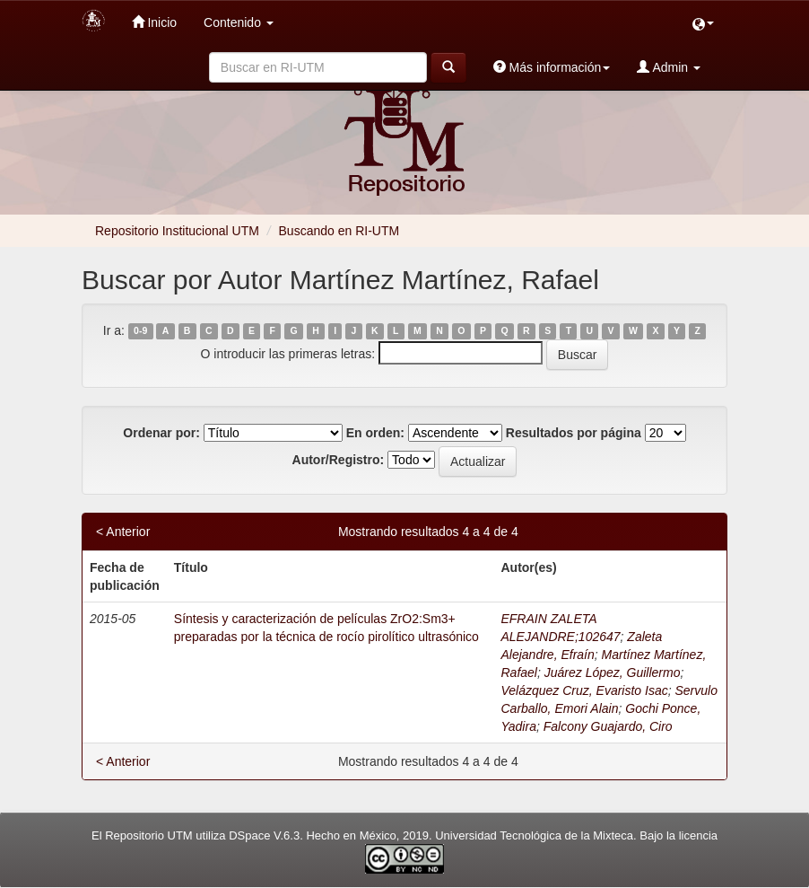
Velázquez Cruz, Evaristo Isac (583, 690)
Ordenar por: (161, 433)
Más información (552, 67)
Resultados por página (573, 433)
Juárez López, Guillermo (612, 672)
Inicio (155, 22)
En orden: (375, 433)
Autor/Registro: (338, 460)
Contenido (239, 22)
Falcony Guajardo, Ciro (608, 726)
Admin (668, 67)
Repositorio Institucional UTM (177, 231)
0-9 (140, 331)
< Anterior (123, 531)
